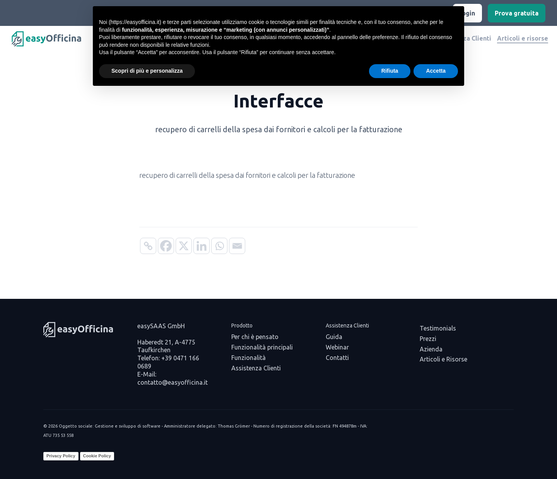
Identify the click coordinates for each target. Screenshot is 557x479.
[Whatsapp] (219, 246)
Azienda (431, 349)
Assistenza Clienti (256, 368)
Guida (334, 336)
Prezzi (428, 338)
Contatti (337, 357)
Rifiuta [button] (389, 71)
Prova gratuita (516, 13)
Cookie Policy (97, 455)
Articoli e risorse (522, 38)
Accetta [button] (436, 71)
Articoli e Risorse (443, 359)
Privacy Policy (60, 455)
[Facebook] (166, 246)
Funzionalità (248, 357)
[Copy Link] (148, 246)
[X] (184, 246)
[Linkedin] (201, 246)
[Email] (237, 246)
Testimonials (438, 328)
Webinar (337, 347)
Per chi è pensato (254, 336)
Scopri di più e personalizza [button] (147, 71)
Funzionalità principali (262, 347)
